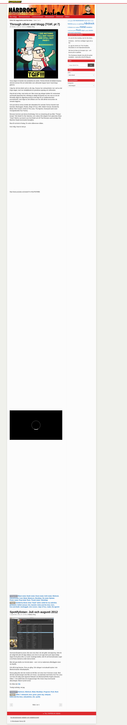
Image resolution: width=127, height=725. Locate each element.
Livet (21, 598)
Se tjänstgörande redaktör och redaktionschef (24, 717)
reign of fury (42, 607)
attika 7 (18, 694)
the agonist (55, 607)
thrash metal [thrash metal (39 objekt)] (74, 32)
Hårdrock (55, 596)
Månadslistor (49, 17)
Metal (25, 598)
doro (30, 694)
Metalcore (31, 598)
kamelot (34, 605)
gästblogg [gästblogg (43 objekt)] (81, 24)
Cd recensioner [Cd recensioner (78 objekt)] (78, 20)
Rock (28, 600)
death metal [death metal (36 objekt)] (87, 20)
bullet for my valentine (49, 602)
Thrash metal (35, 600)
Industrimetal (14, 598)
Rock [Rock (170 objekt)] (78, 30)
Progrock (47, 692)
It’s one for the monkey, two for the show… (80, 38)
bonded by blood (21, 602)
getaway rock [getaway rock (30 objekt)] (75, 24)
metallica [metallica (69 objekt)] (89, 27)
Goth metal (48, 596)
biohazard (24, 694)
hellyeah (47, 694)
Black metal (22, 596)
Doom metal (39, 596)
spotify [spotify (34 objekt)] (86, 30)
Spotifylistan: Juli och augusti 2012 (34, 612)
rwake (49, 607)
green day (40, 694)
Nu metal (46, 598)
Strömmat (59, 17)
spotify (38, 697)
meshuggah (24, 607)
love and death (15, 607)
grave (35, 694)
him (29, 605)
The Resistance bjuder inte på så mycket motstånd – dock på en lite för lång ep (80, 56)
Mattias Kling (30, 26)
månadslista (27, 697)
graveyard (13, 605)
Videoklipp (44, 600)
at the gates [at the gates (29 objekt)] (70, 20)
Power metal (14, 600)
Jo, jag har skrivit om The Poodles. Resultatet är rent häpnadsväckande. (79, 46)
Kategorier (70, 83)
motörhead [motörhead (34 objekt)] (70, 30)
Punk (52, 692)
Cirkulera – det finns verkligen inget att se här (80, 41)
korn (52, 605)
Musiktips (38, 598)
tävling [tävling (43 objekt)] (79, 32)
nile (33, 697)
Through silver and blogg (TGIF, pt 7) (35, 24)
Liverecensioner (37, 17)
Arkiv (69, 72)
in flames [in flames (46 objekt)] (70, 27)
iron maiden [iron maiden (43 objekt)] (76, 27)
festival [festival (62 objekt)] (70, 24)
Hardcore (21, 692)
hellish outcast (22, 605)
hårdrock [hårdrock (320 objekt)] (89, 23)
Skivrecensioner (24, 17)
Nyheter (52, 598)
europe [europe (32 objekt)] (91, 20)
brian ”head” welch (34, 602)
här (19, 684)
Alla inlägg (13, 17)
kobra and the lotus (43, 605)
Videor (67, 17)
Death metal (31, 596)
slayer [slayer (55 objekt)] (83, 30)
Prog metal (22, 600)
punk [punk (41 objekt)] (74, 30)
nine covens (33, 607)
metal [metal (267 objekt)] (83, 27)
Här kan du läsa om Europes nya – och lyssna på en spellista (79, 51)
